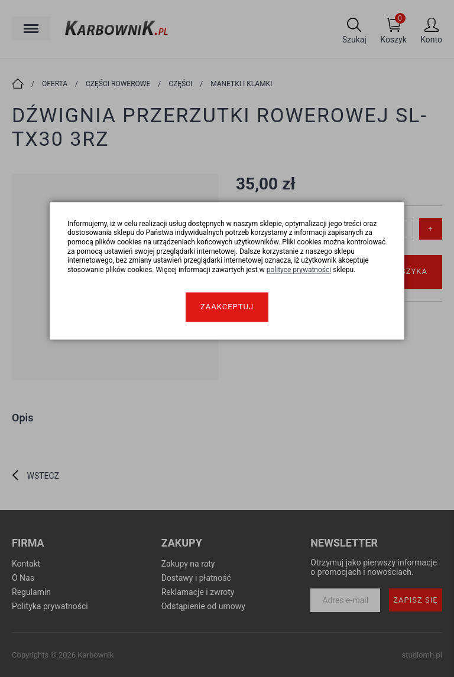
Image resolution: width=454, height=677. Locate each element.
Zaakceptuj (227, 307)
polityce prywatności (299, 270)
